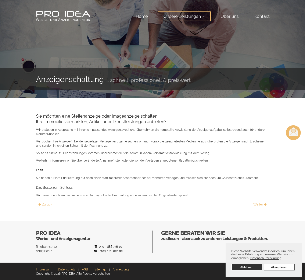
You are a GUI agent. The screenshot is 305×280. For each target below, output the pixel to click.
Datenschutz (66, 269)
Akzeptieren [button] (279, 267)
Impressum (43, 269)
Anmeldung (121, 269)
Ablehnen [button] (246, 267)
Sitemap (100, 269)
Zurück (45, 204)
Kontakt (262, 16)
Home (142, 16)
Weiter (260, 204)
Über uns (230, 16)
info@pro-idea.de (111, 251)
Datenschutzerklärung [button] (265, 258)
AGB (85, 269)
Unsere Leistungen (182, 16)
